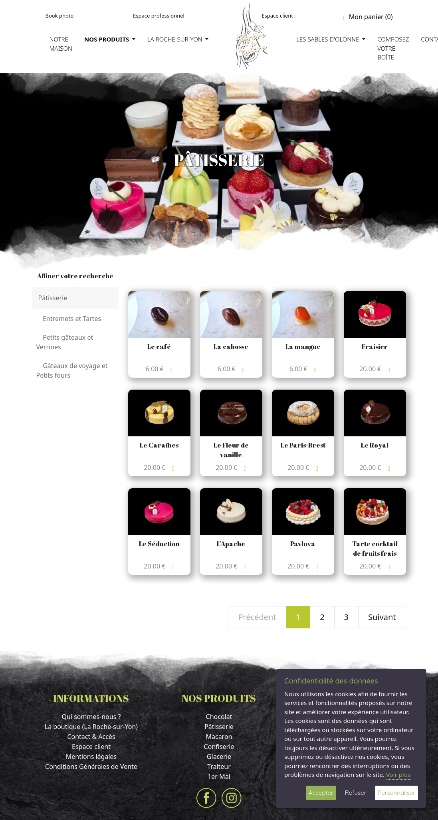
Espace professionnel (157, 15)
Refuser (356, 792)
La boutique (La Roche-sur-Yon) (91, 726)
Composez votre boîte (393, 48)
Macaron (219, 736)
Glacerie (219, 756)
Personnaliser (396, 792)
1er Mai (219, 776)
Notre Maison (61, 43)
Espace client (279, 15)
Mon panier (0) (368, 16)
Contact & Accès (91, 736)
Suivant (382, 617)
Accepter (321, 792)
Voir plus (398, 774)
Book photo (60, 15)
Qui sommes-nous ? (91, 716)
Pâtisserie (219, 726)
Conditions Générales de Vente (91, 766)
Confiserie (219, 746)
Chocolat (219, 716)
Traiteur (219, 766)
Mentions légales (91, 756)
